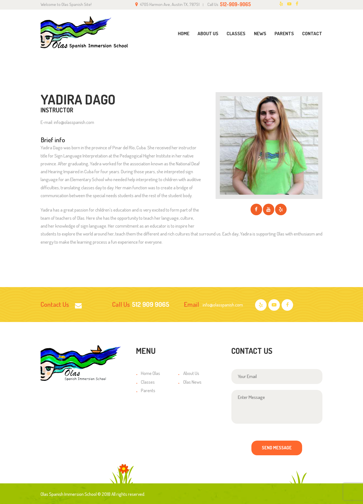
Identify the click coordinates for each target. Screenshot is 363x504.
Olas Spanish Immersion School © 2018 (75, 494)
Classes (148, 382)
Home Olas (150, 373)
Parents (148, 390)
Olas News (192, 382)
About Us (191, 373)
